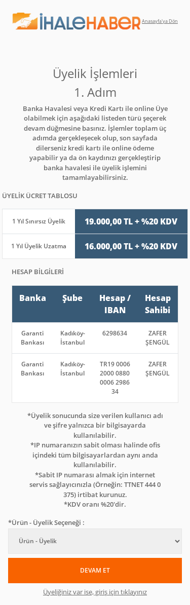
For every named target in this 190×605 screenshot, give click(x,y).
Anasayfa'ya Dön (160, 21)
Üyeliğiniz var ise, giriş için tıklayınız (95, 591)
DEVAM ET (95, 570)
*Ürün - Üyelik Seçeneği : (46, 522)
